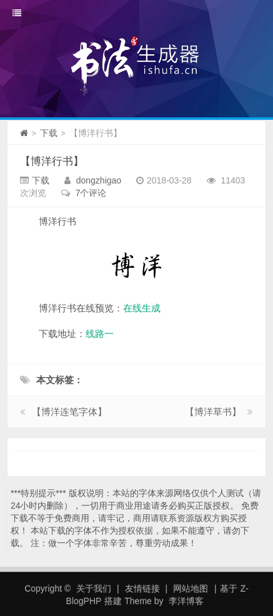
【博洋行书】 (52, 161)
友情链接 (142, 589)
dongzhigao (98, 180)
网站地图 (190, 589)
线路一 (100, 333)
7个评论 (91, 193)
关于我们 (93, 589)
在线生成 (142, 308)
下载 (48, 133)
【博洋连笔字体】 (69, 411)
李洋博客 (186, 601)
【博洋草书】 (213, 411)
